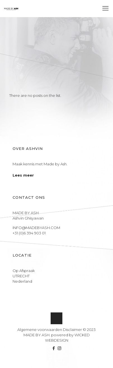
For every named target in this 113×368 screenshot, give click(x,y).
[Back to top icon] (56, 318)
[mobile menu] (105, 8)
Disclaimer (72, 329)
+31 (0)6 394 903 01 (29, 233)
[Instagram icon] (59, 348)
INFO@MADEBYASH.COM (36, 227)
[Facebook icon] (53, 348)
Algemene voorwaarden (39, 329)
